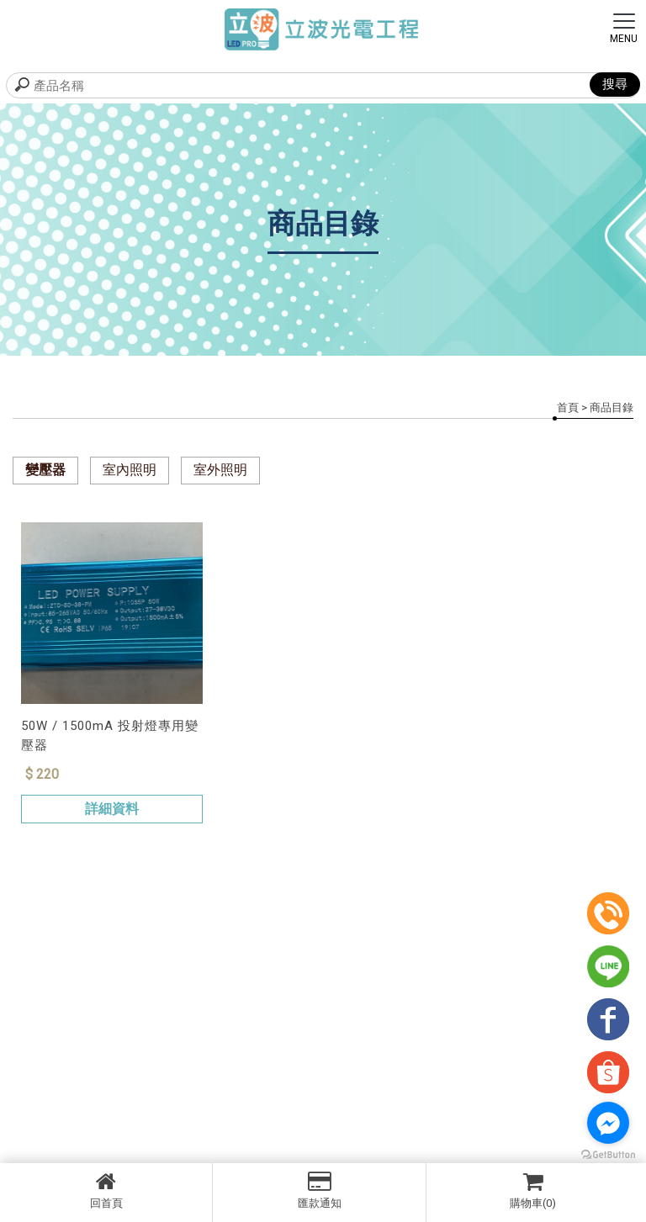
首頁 (568, 407)
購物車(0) (533, 1190)
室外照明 (220, 470)
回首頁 (106, 1190)
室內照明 (129, 470)
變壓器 (45, 470)
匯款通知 (319, 1190)
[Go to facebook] (608, 1123)
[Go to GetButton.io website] (608, 1155)
